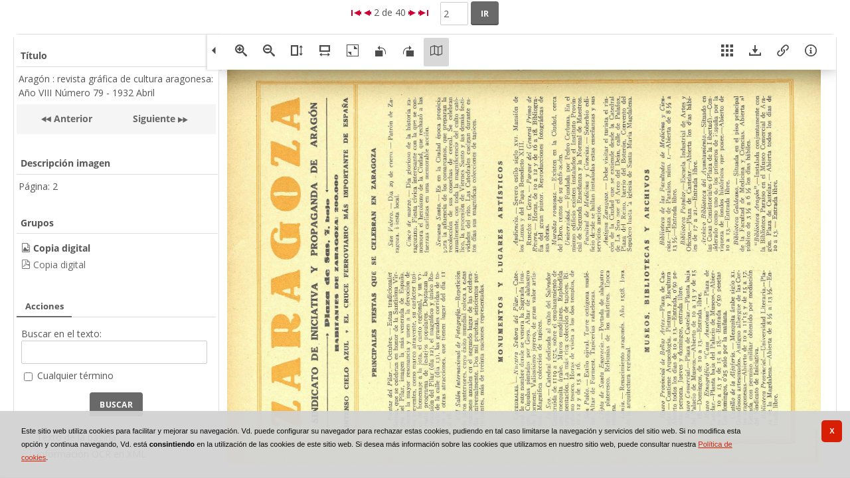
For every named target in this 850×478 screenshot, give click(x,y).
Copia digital (59, 264)
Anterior (71, 118)
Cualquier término (75, 375)
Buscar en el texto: (61, 333)
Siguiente (154, 118)
